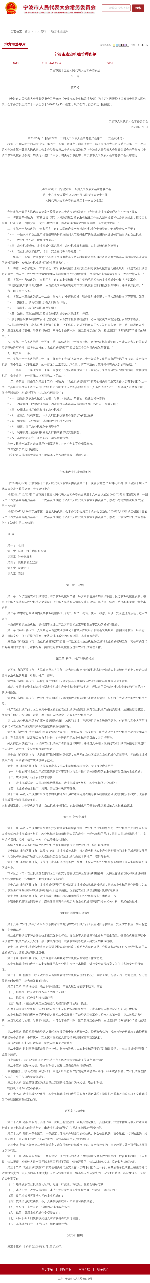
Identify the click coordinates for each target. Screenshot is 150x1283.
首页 (27, 31)
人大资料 (41, 31)
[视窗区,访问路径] (75, 31)
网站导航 (84, 1269)
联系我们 (102, 1269)
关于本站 (47, 1269)
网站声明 (65, 1269)
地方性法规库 (60, 31)
